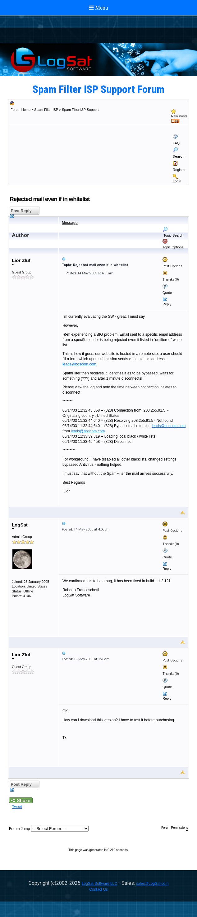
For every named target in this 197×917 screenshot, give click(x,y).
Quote (167, 293)
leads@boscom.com (79, 364)
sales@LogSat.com (152, 883)
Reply (167, 304)
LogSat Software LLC (99, 883)
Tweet (17, 807)
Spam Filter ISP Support (80, 109)
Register (179, 170)
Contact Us (98, 889)
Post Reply (21, 211)
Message (70, 223)
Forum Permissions (174, 829)
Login (177, 181)
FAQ (176, 143)
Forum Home (20, 109)
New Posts (179, 116)
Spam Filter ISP (46, 109)
